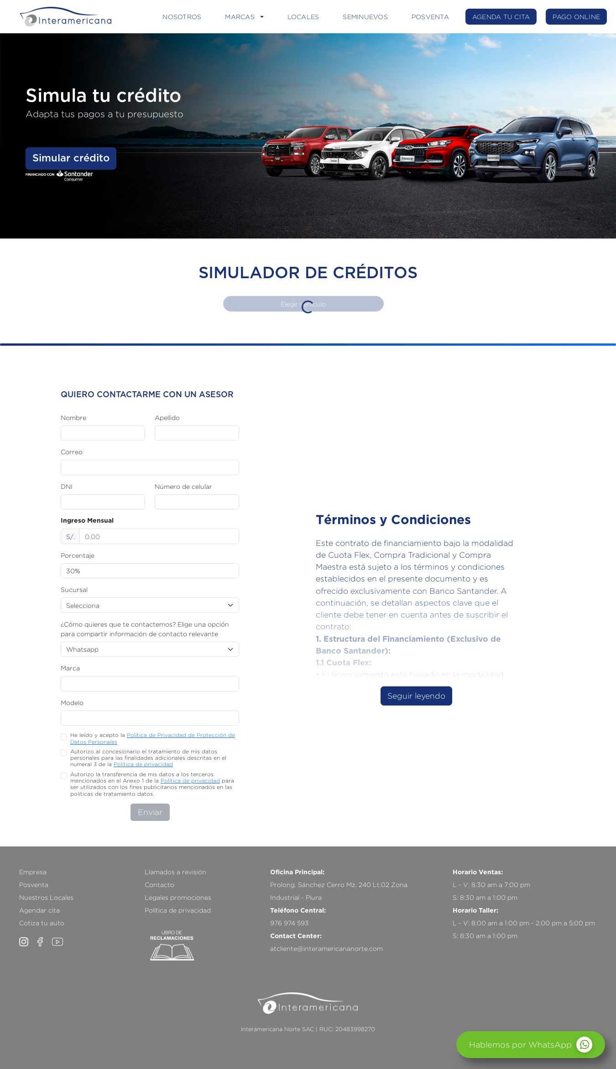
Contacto (159, 884)
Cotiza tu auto (41, 922)
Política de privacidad (143, 764)
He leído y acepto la (152, 738)
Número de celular (183, 486)
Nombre (73, 417)
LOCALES (303, 16)
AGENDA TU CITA (501, 16)
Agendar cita (39, 910)
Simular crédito (71, 158)
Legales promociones (178, 897)
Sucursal (74, 589)
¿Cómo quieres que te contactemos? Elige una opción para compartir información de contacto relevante (145, 629)
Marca (70, 667)
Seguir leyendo (416, 695)
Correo (72, 451)
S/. (70, 536)
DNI (67, 486)
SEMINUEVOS (365, 16)
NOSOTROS (181, 16)
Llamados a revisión (175, 871)
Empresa (33, 871)
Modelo (72, 702)
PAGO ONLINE (576, 16)
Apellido (167, 417)
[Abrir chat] (530, 1044)
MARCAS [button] (240, 16)
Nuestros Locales (46, 897)
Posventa (33, 884)
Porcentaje (77, 555)
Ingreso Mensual (87, 520)
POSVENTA (430, 16)
